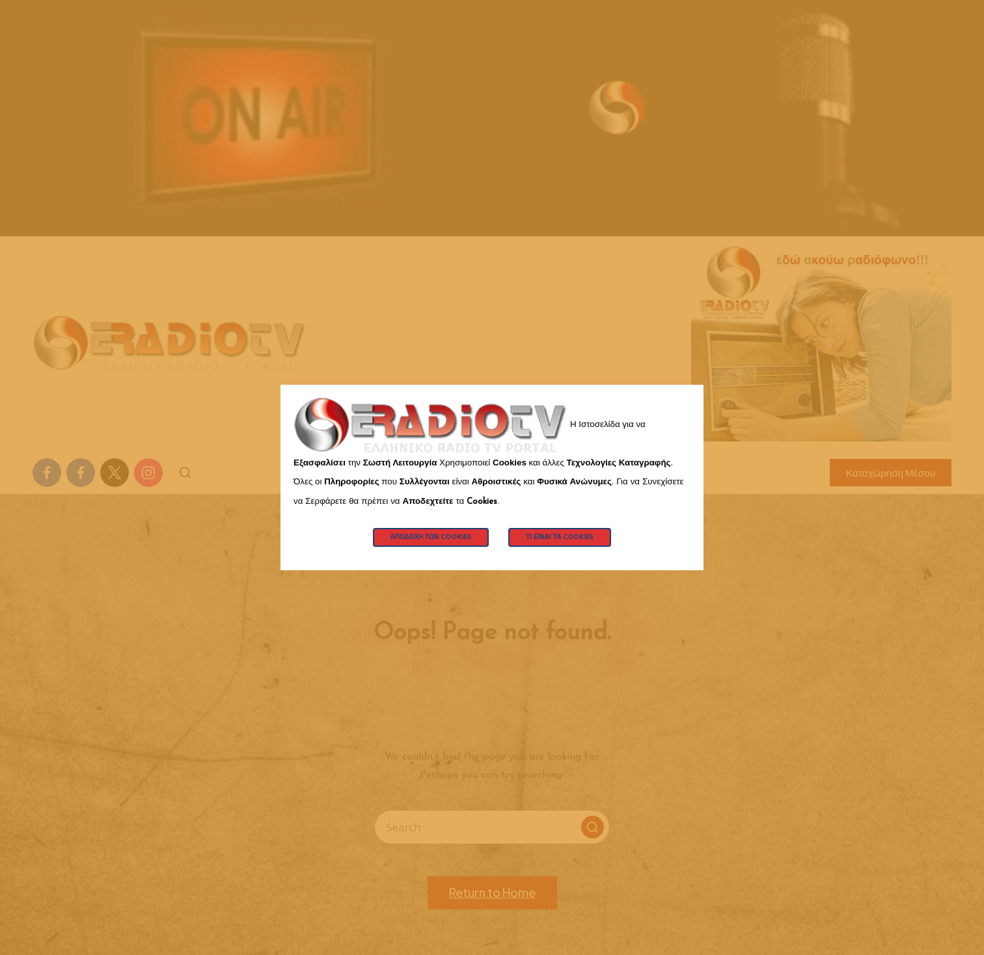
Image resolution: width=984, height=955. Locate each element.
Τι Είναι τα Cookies (560, 537)
